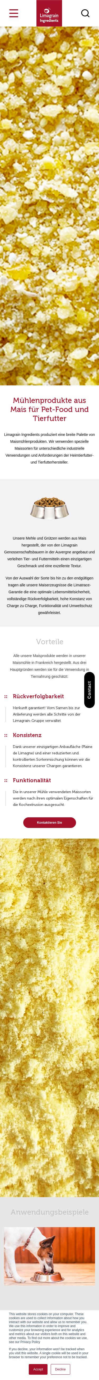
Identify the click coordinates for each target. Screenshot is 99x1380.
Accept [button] (38, 1369)
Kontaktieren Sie (49, 822)
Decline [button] (60, 1369)
